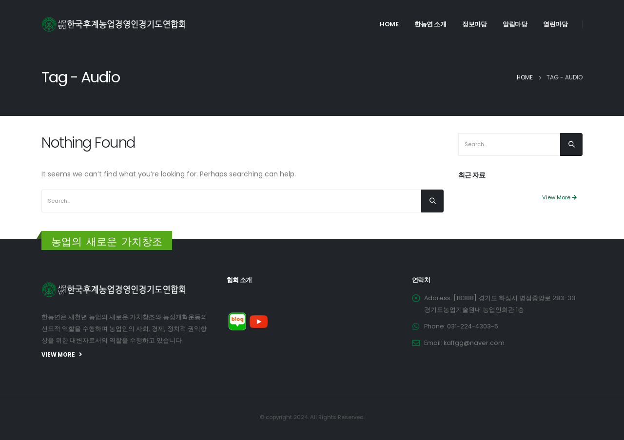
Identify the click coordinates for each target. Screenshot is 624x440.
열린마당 (555, 24)
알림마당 (515, 24)
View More (559, 197)
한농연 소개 (430, 24)
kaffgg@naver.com (474, 343)
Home (389, 24)
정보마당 (474, 24)
